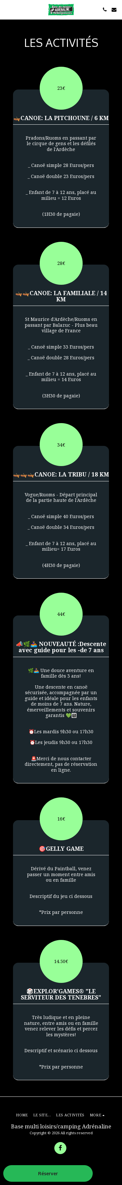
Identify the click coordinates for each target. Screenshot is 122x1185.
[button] (7, 9)
